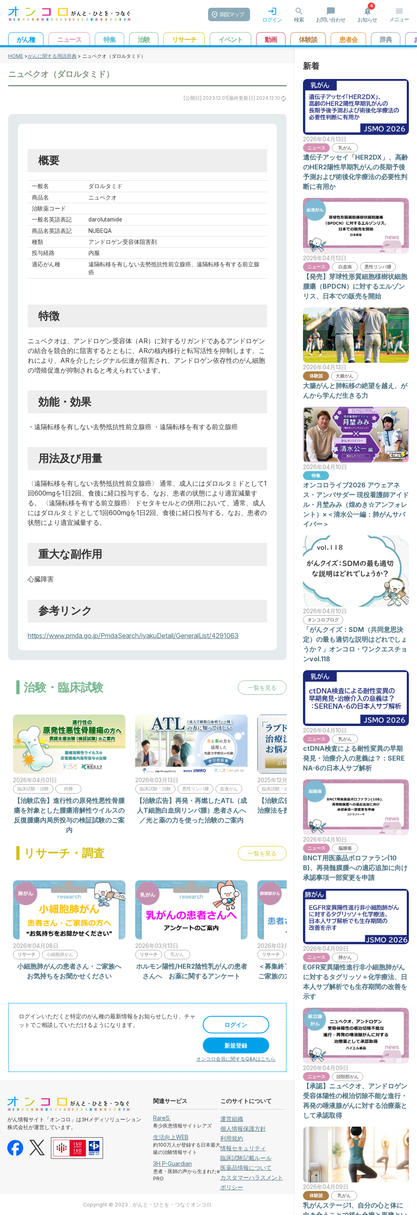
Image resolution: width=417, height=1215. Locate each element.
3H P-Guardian (172, 1163)
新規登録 (235, 1045)
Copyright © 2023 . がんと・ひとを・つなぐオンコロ (147, 1205)
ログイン (235, 1024)
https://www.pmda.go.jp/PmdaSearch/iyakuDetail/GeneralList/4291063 (133, 636)
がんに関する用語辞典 (52, 56)
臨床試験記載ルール (246, 1157)
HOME (15, 56)
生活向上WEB (171, 1137)
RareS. (162, 1117)
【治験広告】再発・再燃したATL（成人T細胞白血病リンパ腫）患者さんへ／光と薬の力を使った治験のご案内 (191, 810)
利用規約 (231, 1138)
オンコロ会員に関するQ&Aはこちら (235, 1059)
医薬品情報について (246, 1167)
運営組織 (231, 1118)
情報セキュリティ (243, 1148)
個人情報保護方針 (243, 1128)
